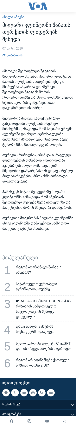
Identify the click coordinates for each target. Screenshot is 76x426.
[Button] (12, 56)
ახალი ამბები (13, 17)
